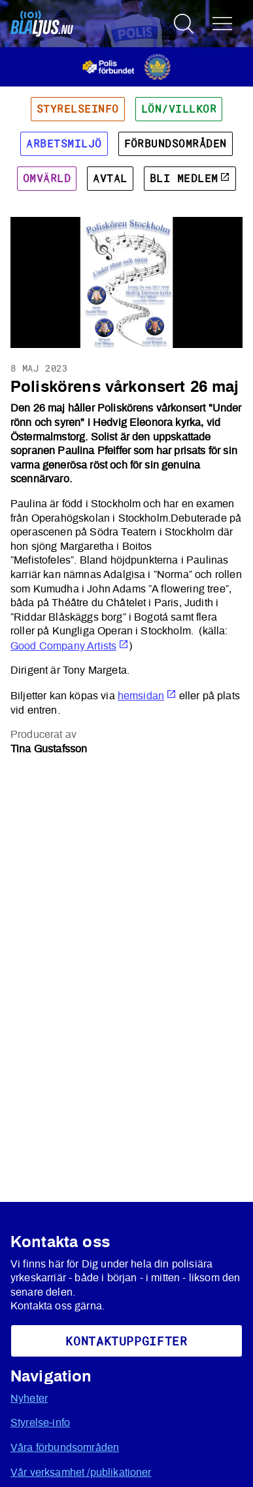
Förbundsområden (175, 143)
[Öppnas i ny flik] (126, 66)
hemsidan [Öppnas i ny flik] (147, 696)
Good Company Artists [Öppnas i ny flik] (69, 646)
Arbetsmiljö (63, 143)
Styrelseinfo (78, 109)
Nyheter (29, 1398)
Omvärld (47, 178)
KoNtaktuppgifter (126, 1341)
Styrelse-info (40, 1423)
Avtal (110, 178)
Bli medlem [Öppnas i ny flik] (190, 178)
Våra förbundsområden (64, 1447)
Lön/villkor (178, 109)
